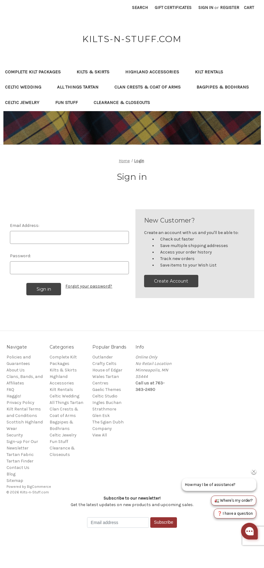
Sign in (205, 7)
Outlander (102, 357)
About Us (16, 370)
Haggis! (14, 396)
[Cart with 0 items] (248, 7)
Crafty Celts (104, 363)
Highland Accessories (155, 72)
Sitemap (15, 480)
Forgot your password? (88, 286)
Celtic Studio (104, 396)
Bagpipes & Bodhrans (222, 87)
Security (15, 435)
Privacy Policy (20, 402)
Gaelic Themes (106, 389)
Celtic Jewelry (25, 102)
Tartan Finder (20, 461)
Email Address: (24, 225)
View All (99, 435)
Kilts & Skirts (96, 72)
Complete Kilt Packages (36, 72)
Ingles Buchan (106, 402)
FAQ (10, 389)
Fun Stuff (69, 102)
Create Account (171, 281)
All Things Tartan (80, 87)
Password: (20, 255)
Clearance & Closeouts (125, 102)
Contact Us (18, 467)
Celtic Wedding (26, 87)
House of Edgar (107, 370)
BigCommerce (39, 486)
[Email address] (118, 522)
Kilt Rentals (209, 72)
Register (229, 7)
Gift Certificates (173, 7)
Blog (11, 474)
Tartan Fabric (20, 454)
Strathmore (104, 409)
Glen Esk (101, 415)
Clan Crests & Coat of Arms (150, 87)
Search (140, 7)
